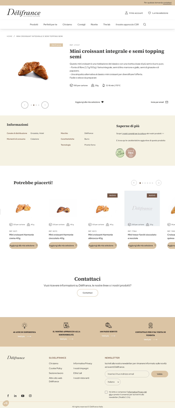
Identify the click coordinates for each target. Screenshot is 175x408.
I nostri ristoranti (81, 378)
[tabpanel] (63, 222)
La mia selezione (160, 13)
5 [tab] (150, 183)
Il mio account (136, 13)
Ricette (94, 24)
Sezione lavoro (56, 373)
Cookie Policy (55, 368)
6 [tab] (152, 183)
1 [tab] (140, 183)
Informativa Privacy (82, 363)
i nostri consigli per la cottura (134, 133)
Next (158, 183)
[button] (31, 105)
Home (9, 36)
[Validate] (159, 374)
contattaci (167, 2)
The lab (106, 24)
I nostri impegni (80, 368)
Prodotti (34, 24)
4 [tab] (147, 183)
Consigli (81, 24)
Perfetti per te (50, 24)
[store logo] (23, 12)
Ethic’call (77, 373)
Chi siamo (67, 24)
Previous (134, 183)
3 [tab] (145, 183)
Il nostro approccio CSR (127, 24)
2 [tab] (142, 183)
